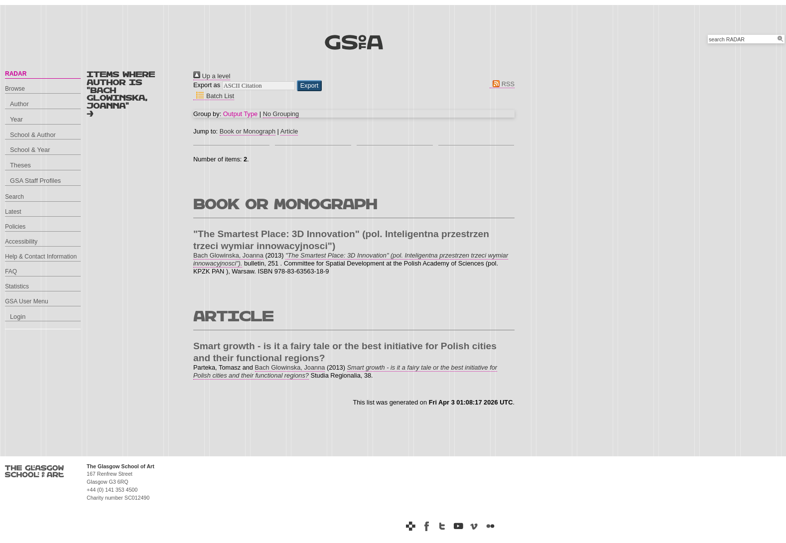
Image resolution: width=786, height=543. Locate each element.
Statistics (17, 286)
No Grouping (281, 114)
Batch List (213, 96)
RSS (502, 84)
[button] (309, 85)
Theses (20, 165)
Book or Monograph (247, 131)
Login (17, 316)
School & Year (30, 149)
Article (289, 131)
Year (16, 119)
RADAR (15, 73)
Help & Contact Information (41, 256)
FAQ (11, 271)
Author (19, 104)
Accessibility (21, 241)
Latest (13, 211)
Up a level (211, 76)
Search (14, 196)
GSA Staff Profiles (35, 180)
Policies (15, 226)
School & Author (33, 134)
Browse (15, 88)
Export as (206, 85)
